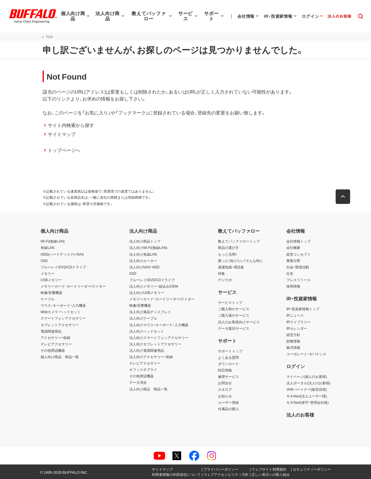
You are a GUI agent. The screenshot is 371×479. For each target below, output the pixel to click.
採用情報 (293, 286)
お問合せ (225, 382)
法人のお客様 (300, 414)
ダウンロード (228, 363)
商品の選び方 (228, 247)
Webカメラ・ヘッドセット (61, 311)
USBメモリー (51, 279)
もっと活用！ (227, 254)
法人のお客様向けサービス (239, 321)
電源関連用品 (51, 331)
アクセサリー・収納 (55, 337)
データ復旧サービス (233, 328)
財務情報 (293, 341)
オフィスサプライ (143, 369)
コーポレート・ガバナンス (306, 353)
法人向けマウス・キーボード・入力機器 (158, 324)
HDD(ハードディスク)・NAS (62, 254)
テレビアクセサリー (56, 344)
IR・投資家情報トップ (302, 308)
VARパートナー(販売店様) (306, 389)
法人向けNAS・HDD (144, 267)
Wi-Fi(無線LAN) (53, 241)
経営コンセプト (298, 254)
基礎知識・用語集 (231, 267)
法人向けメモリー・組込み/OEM (153, 286)
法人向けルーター (143, 260)
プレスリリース (298, 279)
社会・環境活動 (297, 267)
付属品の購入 (228, 408)
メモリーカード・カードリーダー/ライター (73, 286)
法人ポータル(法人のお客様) (308, 382)
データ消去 (138, 382)
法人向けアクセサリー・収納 (151, 356)
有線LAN (47, 247)
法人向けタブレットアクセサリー (155, 344)
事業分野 (293, 260)
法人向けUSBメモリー (146, 292)
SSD (44, 260)
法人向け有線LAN (143, 254)
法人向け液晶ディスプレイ (150, 311)
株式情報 (293, 347)
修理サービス (228, 376)
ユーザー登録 (228, 402)
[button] (345, 196)
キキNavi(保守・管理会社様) (307, 402)
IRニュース (295, 315)
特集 (221, 273)
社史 (289, 273)
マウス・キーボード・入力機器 (63, 305)
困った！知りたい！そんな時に (240, 260)
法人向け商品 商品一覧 (148, 389)
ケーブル (47, 299)
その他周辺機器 (53, 350)
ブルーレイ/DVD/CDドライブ (63, 267)
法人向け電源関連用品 (146, 350)
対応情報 (225, 370)
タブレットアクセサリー (60, 324)
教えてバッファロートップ (239, 241)
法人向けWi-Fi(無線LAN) (148, 247)
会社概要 (293, 247)
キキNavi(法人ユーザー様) (306, 396)
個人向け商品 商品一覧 (60, 356)
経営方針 (293, 334)
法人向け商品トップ (145, 241)
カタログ (225, 389)
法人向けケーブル (143, 318)
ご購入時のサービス (233, 308)
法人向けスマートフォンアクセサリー (158, 337)
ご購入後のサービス (233, 315)
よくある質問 (228, 357)
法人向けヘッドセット (146, 331)
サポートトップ (230, 351)
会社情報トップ (298, 241)
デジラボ (225, 279)
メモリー (47, 273)
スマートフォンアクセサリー (63, 318)
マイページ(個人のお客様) (306, 376)
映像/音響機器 (51, 292)
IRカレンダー (296, 328)
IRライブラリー (298, 321)
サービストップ (230, 302)
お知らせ (225, 396)
